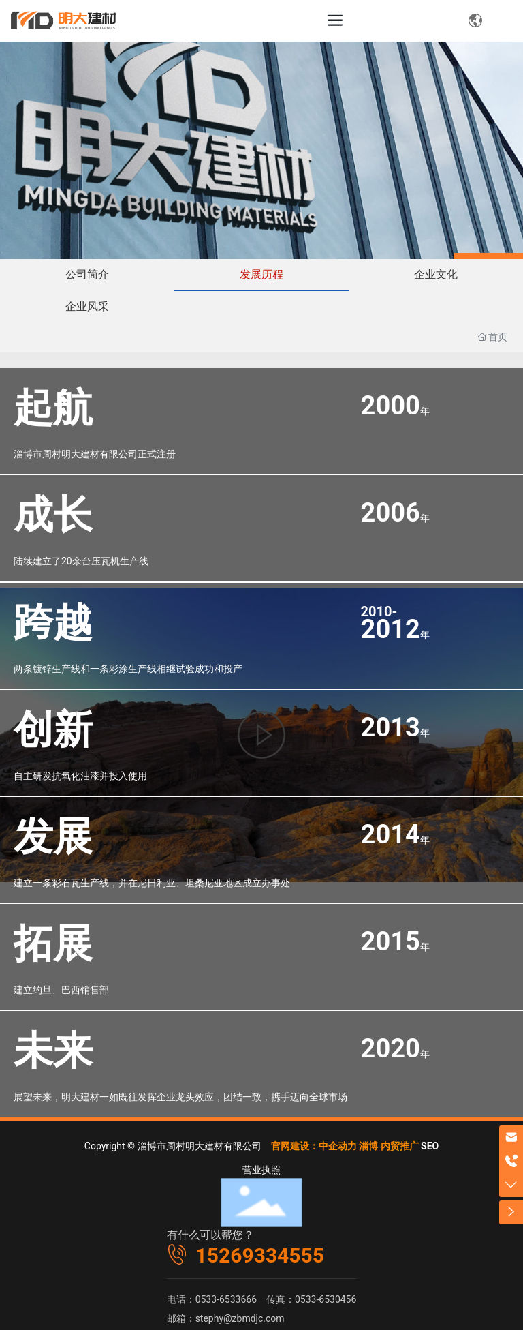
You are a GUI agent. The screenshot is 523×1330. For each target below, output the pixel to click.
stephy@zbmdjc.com (240, 1318)
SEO (430, 1145)
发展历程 (261, 274)
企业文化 (436, 274)
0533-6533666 (226, 1299)
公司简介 (87, 274)
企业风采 (87, 306)
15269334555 (259, 1255)
